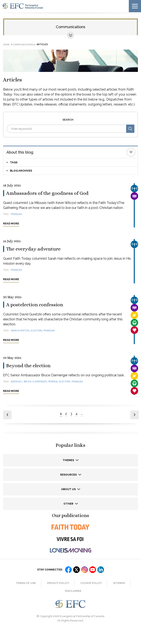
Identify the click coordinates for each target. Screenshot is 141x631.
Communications (70, 27)
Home (6, 44)
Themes (69, 460)
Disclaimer (73, 590)
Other (68, 503)
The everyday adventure (33, 249)
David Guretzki (20, 330)
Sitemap (119, 583)
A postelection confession (34, 305)
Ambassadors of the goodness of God (47, 193)
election (36, 330)
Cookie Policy (91, 583)
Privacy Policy (58, 583)
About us (68, 489)
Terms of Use (26, 583)
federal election (59, 381)
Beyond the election (28, 365)
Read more (11, 223)
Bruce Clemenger (35, 381)
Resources (68, 474)
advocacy (16, 381)
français (16, 214)
